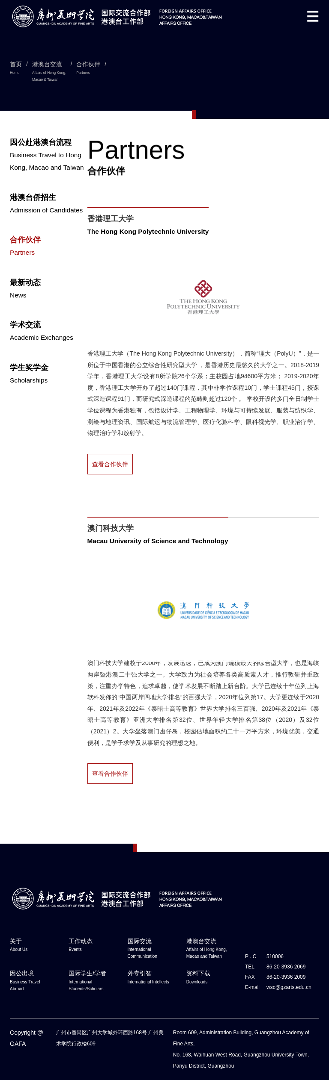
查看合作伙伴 (110, 464)
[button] (312, 16)
